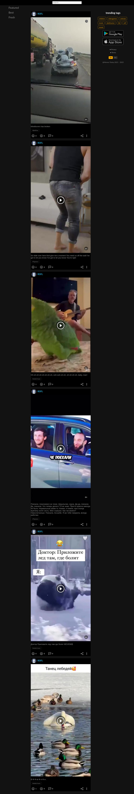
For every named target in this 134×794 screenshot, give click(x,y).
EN (111, 57)
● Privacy (113, 49)
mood (101, 27)
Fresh (12, 17)
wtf (125, 23)
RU (115, 57)
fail (119, 23)
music (101, 23)
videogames (112, 19)
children (102, 19)
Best (11, 12)
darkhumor (111, 23)
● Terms (113, 52)
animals (123, 19)
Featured (14, 7)
